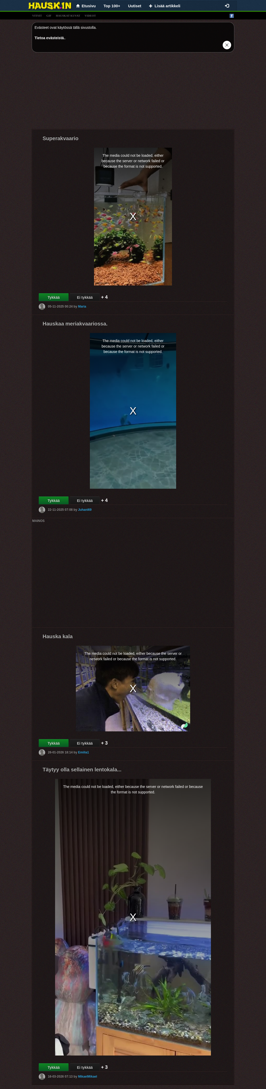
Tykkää (53, 297)
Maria (82, 306)
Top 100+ (112, 6)
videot (90, 15)
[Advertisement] (133, 92)
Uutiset (134, 6)
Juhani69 (84, 509)
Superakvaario (60, 138)
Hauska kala (58, 636)
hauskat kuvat (68, 15)
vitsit (37, 15)
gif (48, 15)
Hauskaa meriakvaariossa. (75, 323)
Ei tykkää (85, 297)
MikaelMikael (87, 1076)
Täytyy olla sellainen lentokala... (82, 769)
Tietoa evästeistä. (50, 38)
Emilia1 (83, 752)
